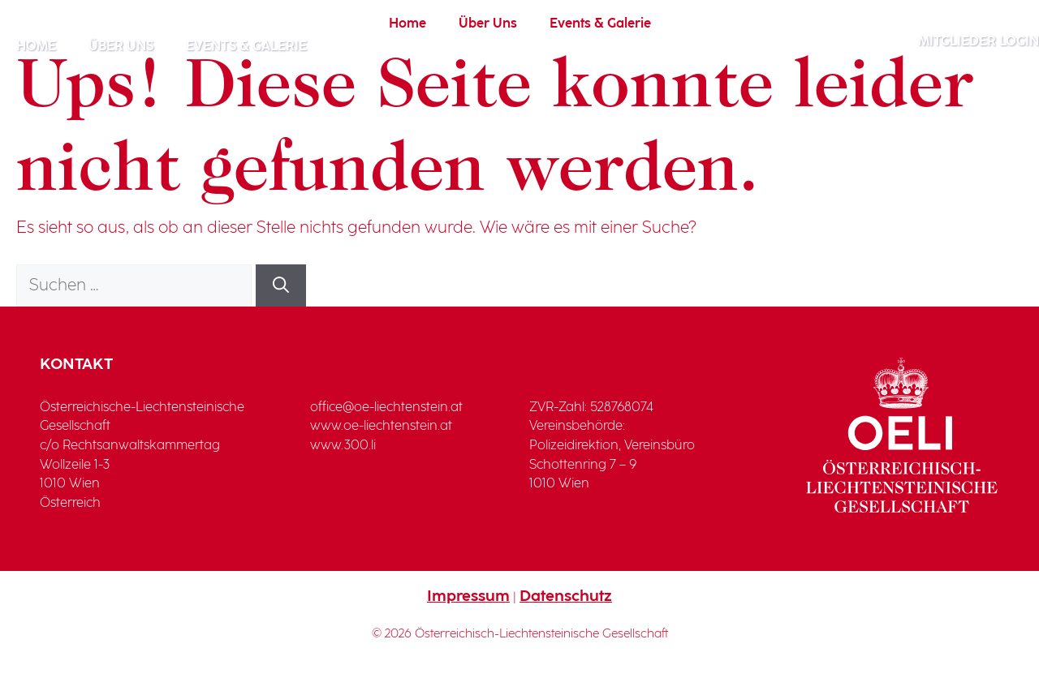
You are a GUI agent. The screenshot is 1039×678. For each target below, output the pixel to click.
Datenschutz (566, 596)
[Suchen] (281, 285)
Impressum (468, 596)
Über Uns (120, 46)
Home (36, 46)
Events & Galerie (246, 46)
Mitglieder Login (978, 41)
